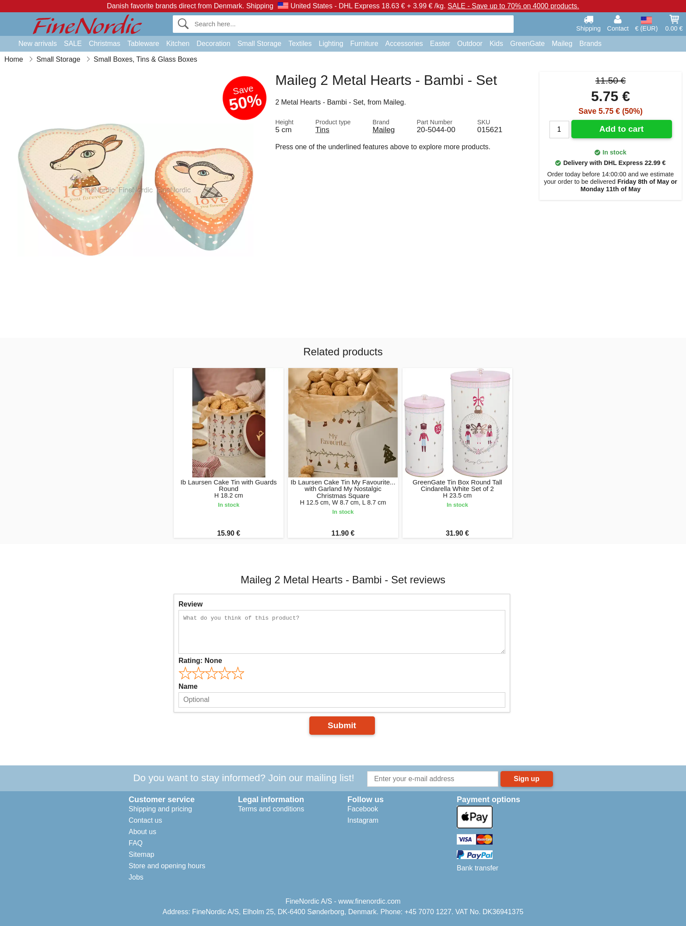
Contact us (145, 820)
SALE (73, 43)
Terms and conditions (271, 809)
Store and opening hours (167, 866)
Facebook (362, 809)
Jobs (136, 877)
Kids (496, 43)
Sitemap (141, 854)
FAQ (136, 843)
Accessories (404, 43)
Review (190, 604)
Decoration (213, 43)
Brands (590, 43)
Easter (440, 43)
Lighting (331, 43)
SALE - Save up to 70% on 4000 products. (513, 6)
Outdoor (470, 43)
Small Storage (260, 43)
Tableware (143, 43)
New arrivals (37, 43)
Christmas (104, 43)
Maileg (562, 43)
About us (142, 831)
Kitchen (177, 43)
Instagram (362, 820)
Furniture (364, 43)
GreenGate (527, 43)
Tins (322, 129)
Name (188, 686)
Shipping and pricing (160, 809)
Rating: (200, 660)
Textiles (300, 43)
